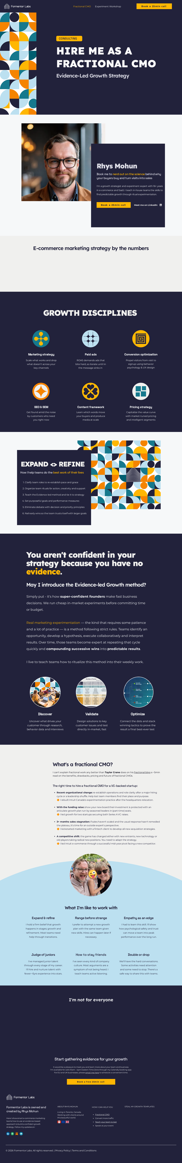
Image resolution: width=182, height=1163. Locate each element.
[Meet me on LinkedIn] (148, 205)
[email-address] (21, 1133)
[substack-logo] (16, 1133)
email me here (92, 1072)
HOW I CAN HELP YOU (102, 1107)
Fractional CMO (102, 1114)
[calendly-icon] (12, 1133)
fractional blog (142, 772)
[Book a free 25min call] (91, 1082)
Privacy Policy (62, 1150)
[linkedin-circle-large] (8, 1133)
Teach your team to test (106, 1122)
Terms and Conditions (84, 1150)
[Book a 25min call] (154, 6)
